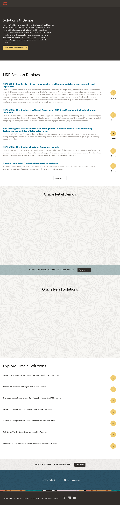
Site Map (19, 498)
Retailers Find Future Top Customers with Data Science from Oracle (27, 409)
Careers (56, 498)
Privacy (26, 498)
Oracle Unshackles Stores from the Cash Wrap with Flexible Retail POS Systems (32, 398)
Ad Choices (48, 498)
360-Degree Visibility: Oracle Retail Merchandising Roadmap (25, 432)
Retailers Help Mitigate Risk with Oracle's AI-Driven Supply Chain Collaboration (31, 375)
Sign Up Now (80, 465)
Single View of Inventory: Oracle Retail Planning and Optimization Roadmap (30, 443)
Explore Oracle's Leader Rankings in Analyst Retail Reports (24, 386)
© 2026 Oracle (7, 498)
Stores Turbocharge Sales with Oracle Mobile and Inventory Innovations (29, 420)
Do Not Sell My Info (37, 498)
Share (113, 98)
